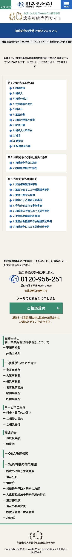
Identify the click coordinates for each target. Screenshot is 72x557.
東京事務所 (13, 369)
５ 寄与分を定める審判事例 (27, 205)
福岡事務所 (13, 393)
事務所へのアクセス (22, 363)
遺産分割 (11, 477)
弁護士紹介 (13, 353)
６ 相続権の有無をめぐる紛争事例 (30, 210)
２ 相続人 (17, 93)
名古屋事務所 (14, 387)
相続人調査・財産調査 (20, 512)
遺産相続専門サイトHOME (15, 41)
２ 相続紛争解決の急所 (24, 167)
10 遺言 (16, 135)
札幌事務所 (13, 399)
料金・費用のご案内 (18, 412)
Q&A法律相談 (18, 453)
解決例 (10, 443)
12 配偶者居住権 (21, 146)
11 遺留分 (17, 140)
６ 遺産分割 (18, 114)
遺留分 (10, 482)
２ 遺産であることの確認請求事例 (30, 189)
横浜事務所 (13, 381)
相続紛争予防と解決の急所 (23, 488)
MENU (66, 7)
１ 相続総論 (18, 88)
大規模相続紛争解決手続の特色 (25, 494)
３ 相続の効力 (19, 98)
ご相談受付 (13, 424)
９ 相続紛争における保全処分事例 (30, 226)
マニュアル (39, 41)
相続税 (10, 517)
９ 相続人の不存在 (22, 130)
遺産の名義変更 (16, 506)
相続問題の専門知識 (22, 464)
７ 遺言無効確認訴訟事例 (26, 215)
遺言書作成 (13, 500)
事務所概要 (13, 347)
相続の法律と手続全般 (20, 471)
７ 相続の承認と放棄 (23, 119)
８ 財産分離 (18, 124)
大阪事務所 (13, 375)
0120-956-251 (39, 3)
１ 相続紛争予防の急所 (24, 162)
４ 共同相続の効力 (22, 103)
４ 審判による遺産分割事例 (27, 200)
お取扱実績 (13, 438)
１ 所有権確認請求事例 (24, 184)
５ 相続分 (17, 109)
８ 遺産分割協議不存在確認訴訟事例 (32, 221)
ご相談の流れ (14, 418)
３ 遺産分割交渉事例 (23, 194)
